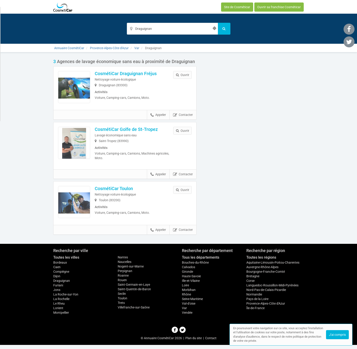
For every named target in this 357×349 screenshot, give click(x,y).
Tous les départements (200, 261)
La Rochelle (61, 303)
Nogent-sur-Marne (131, 270)
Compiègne (61, 276)
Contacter (183, 117)
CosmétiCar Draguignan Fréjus (128, 73)
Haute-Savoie (191, 280)
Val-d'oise (188, 307)
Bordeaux (60, 266)
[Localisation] (172, 29)
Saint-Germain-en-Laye (134, 288)
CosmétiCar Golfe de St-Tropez (128, 131)
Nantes (123, 261)
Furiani (58, 289)
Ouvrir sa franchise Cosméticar (279, 7)
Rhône (186, 298)
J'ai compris (337, 334)
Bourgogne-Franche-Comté (265, 276)
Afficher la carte (253, 123)
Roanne (123, 279)
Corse (250, 285)
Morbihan (189, 294)
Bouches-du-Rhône (195, 266)
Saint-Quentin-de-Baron (134, 293)
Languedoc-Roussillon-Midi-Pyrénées (272, 289)
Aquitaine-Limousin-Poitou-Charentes (272, 266)
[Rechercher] (224, 29)
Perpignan (125, 275)
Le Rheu (59, 307)
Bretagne (252, 280)
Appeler (158, 117)
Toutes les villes (66, 261)
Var (184, 312)
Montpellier (61, 316)
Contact (211, 342)
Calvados (188, 271)
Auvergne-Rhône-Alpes (262, 271)
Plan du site (193, 342)
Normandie (254, 298)
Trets (121, 307)
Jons (56, 294)
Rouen (122, 284)
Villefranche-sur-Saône (134, 311)
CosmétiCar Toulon (116, 190)
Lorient (58, 312)
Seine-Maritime (192, 303)
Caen (57, 271)
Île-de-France (255, 312)
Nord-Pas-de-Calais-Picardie (266, 294)
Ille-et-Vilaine (191, 285)
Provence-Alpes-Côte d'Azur (265, 307)
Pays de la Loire (257, 303)
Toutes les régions (261, 261)
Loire (185, 289)
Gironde (187, 276)
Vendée (187, 316)
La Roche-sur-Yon (65, 298)
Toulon (122, 302)
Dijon (56, 280)
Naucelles (124, 266)
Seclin (122, 298)
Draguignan (61, 285)
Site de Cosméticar (237, 7)
